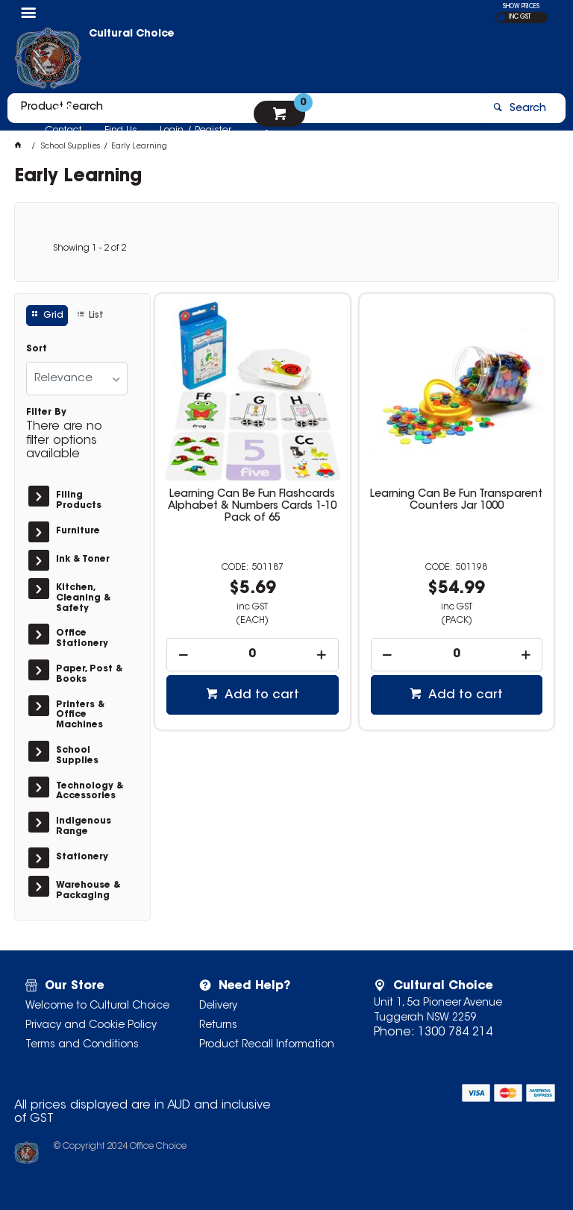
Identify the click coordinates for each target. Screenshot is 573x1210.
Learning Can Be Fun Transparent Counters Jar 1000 (456, 500)
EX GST (501, 17)
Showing (89, 248)
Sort (36, 349)
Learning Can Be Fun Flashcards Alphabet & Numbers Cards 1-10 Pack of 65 (252, 506)
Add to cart (260, 695)
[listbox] (76, 378)
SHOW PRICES (521, 7)
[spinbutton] (252, 655)
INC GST (519, 17)
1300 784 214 (455, 1032)
